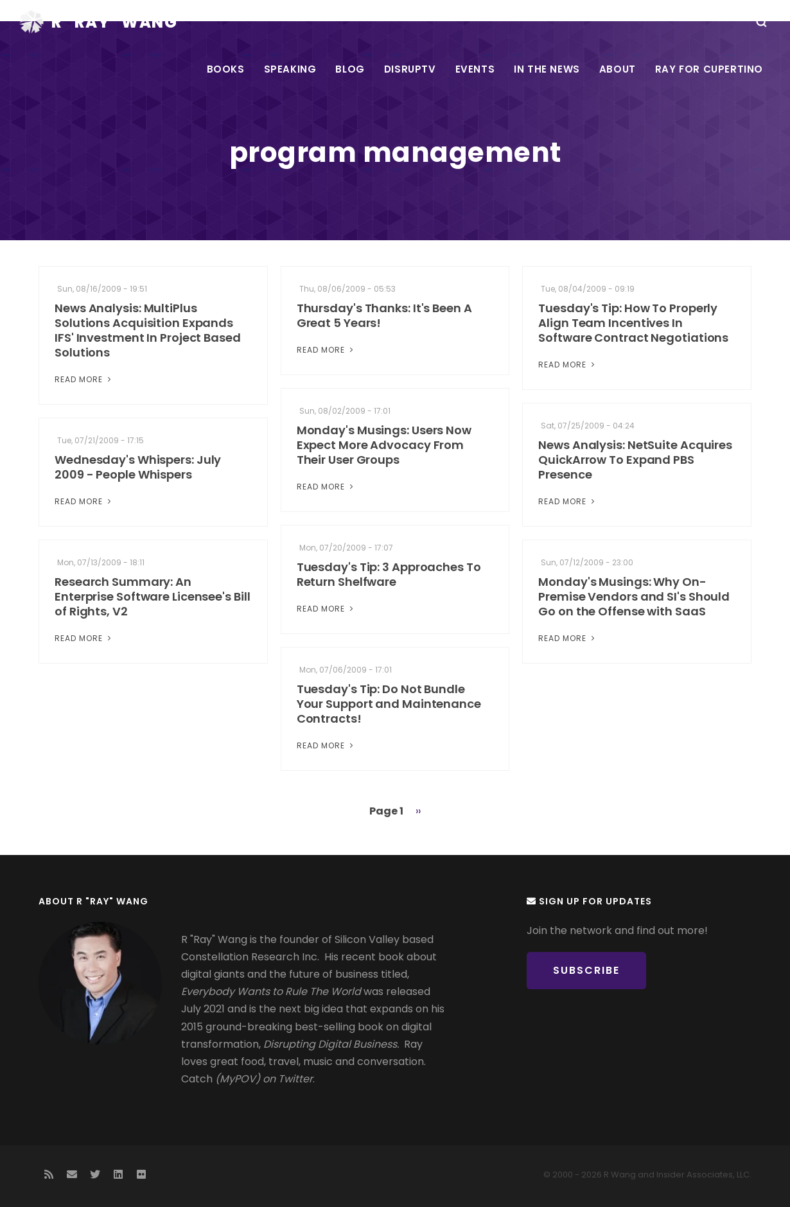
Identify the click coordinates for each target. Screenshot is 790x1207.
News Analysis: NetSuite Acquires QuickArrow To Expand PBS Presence (635, 459)
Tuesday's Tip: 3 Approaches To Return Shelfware (389, 574)
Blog (349, 69)
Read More (84, 379)
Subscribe (586, 970)
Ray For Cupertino (709, 69)
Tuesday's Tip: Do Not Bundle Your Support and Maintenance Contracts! (389, 704)
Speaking (290, 69)
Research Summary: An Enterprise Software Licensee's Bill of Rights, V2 (152, 596)
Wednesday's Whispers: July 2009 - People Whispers (138, 467)
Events (475, 69)
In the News (547, 69)
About (617, 69)
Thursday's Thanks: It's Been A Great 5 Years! (384, 315)
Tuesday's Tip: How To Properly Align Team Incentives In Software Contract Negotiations (633, 323)
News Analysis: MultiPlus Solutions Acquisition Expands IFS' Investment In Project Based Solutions (148, 330)
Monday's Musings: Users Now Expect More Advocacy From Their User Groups (384, 445)
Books (226, 69)
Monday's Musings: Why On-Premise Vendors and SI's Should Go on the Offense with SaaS (634, 596)
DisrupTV (410, 69)
